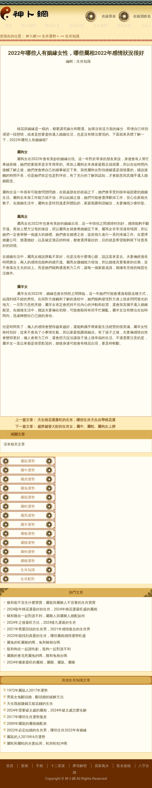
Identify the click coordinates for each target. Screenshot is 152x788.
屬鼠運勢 (28, 461)
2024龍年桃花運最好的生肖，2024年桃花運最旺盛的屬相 (52, 609)
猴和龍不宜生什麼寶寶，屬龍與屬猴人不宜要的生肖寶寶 (51, 602)
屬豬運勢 (28, 561)
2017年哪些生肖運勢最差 (27, 717)
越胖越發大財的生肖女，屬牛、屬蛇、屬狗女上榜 (76, 426)
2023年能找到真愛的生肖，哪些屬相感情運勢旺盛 (46, 636)
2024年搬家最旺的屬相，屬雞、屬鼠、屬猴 (41, 662)
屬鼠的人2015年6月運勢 (26, 737)
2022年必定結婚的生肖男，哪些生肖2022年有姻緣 (47, 730)
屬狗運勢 (28, 552)
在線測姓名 (142, 16)
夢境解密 (80, 766)
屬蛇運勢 (28, 506)
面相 (24, 766)
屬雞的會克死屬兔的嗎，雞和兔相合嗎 (37, 656)
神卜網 (31, 36)
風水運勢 (28, 25)
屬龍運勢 (28, 497)
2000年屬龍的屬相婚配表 (27, 723)
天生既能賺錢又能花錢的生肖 (30, 704)
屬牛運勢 (28, 470)
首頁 (8, 25)
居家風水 (102, 766)
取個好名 (52, 25)
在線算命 (109, 16)
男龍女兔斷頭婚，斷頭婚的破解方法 (35, 697)
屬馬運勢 (28, 515)
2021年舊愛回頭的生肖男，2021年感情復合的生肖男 (48, 629)
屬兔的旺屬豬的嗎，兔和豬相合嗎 (33, 642)
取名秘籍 (124, 766)
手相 (39, 766)
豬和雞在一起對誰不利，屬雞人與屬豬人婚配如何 (46, 616)
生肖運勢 (100, 25)
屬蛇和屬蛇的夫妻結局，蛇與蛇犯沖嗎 (37, 743)
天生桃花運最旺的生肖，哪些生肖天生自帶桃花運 (76, 420)
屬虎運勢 (28, 479)
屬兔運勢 (28, 488)
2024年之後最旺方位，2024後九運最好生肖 (41, 622)
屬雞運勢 (28, 543)
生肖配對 (28, 579)
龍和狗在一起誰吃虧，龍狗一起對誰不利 (39, 649)
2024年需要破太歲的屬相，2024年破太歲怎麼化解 (47, 710)
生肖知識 (72, 36)
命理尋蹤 (76, 25)
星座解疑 (124, 25)
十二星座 (58, 766)
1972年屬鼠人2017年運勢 (27, 690)
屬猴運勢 (28, 533)
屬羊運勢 (28, 524)
